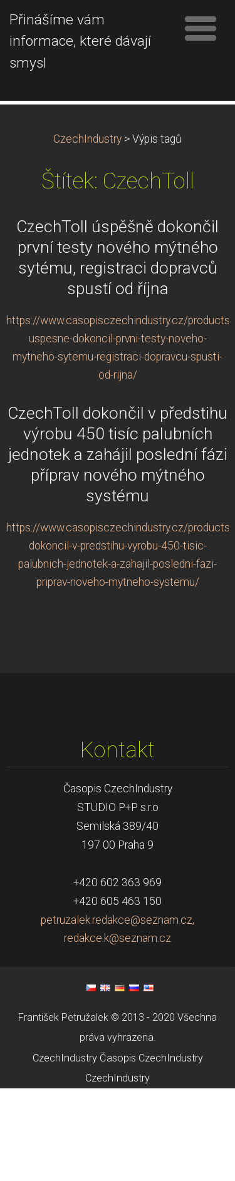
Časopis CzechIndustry (151, 1150)
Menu (200, 28)
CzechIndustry (87, 231)
